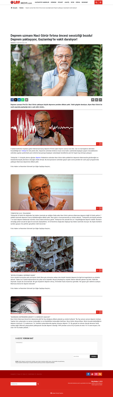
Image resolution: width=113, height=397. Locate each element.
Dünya (78, 2)
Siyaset (60, 2)
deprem (38, 157)
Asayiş (67, 2)
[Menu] (100, 2)
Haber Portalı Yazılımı (58, 393)
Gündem (53, 2)
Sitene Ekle (39, 374)
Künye (18, 374)
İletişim (24, 374)
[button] (92, 99)
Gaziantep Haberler (42, 2)
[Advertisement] (56, 21)
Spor (72, 2)
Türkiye (24, 151)
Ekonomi (85, 2)
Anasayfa (14, 8)
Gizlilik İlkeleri (31, 374)
